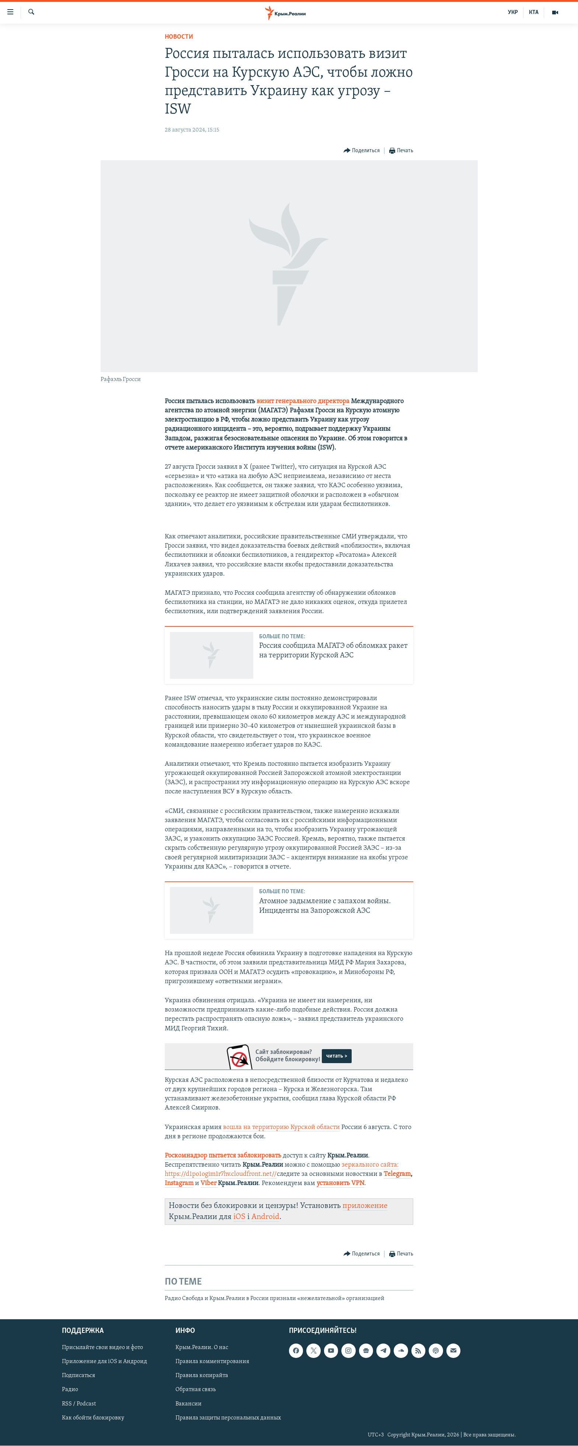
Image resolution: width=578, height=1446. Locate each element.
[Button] (362, 151)
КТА (534, 12)
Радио (70, 1390)
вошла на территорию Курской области (281, 1127)
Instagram (179, 1183)
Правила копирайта (201, 1376)
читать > (336, 1056)
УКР (513, 12)
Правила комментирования (212, 1362)
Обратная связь (195, 1390)
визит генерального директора (303, 401)
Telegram (397, 1174)
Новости (179, 37)
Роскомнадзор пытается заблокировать (223, 1155)
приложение (364, 1206)
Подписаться (78, 1376)
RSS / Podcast (79, 1404)
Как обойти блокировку (93, 1418)
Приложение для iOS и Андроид (104, 1362)
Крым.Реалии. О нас (201, 1348)
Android (265, 1217)
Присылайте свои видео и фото (102, 1348)
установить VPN (340, 1183)
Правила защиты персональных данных (228, 1418)
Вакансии (188, 1404)
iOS (239, 1217)
